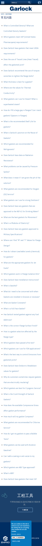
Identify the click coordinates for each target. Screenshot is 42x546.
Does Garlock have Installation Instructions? (21, 280)
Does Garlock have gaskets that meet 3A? (20, 479)
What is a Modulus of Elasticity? (16, 223)
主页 (2, 14)
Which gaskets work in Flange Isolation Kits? (21, 274)
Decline (16, 541)
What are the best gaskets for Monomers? (20, 217)
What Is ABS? (9, 473)
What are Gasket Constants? (15, 303)
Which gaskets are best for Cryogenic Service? (22, 388)
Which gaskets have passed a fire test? (19, 343)
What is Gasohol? (10, 286)
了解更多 (25, 510)
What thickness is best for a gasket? (18, 82)
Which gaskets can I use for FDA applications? (22, 349)
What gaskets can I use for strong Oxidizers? (21, 200)
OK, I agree (18, 537)
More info (16, 534)
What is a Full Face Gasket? (14, 309)
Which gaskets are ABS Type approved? (19, 467)
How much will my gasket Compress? (19, 417)
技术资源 (9, 14)
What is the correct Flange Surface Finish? (20, 326)
